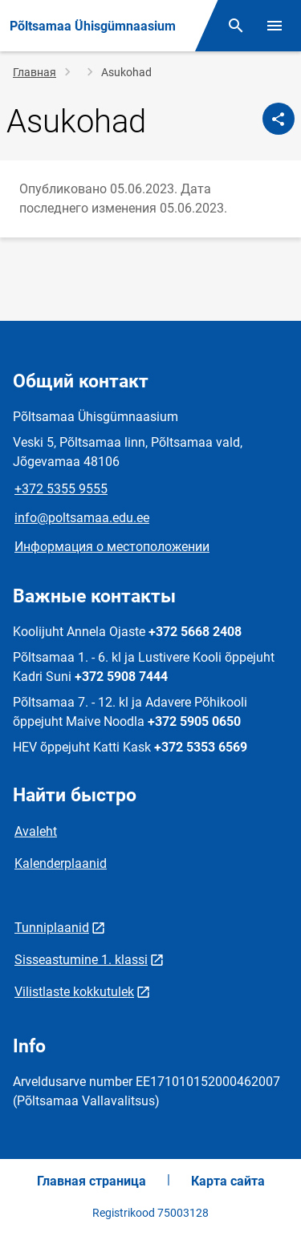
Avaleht (35, 831)
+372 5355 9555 (61, 488)
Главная (34, 72)
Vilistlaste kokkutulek (74, 991)
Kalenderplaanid (60, 863)
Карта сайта (228, 1181)
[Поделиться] (278, 119)
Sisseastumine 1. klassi (81, 959)
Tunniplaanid (51, 927)
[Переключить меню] (274, 25)
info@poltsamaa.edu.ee (81, 517)
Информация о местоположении (111, 546)
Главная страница (91, 1181)
